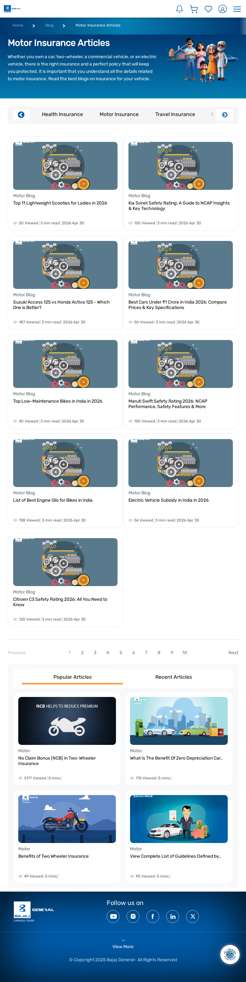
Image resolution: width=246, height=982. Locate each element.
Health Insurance (62, 114)
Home (17, 25)
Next (225, 115)
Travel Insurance (175, 114)
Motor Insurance (119, 114)
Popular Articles (72, 677)
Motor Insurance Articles (98, 25)
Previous (21, 115)
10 (184, 652)
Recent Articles (173, 677)
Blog (49, 25)
